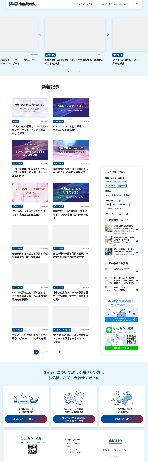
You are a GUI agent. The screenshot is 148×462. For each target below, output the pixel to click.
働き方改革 (122, 186)
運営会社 (106, 450)
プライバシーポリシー (120, 450)
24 (60, 352)
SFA (107, 195)
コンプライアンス (120, 182)
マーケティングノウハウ (114, 208)
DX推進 (108, 182)
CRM (108, 204)
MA (114, 204)
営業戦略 (127, 195)
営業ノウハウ (116, 195)
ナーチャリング (123, 204)
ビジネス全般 (110, 186)
